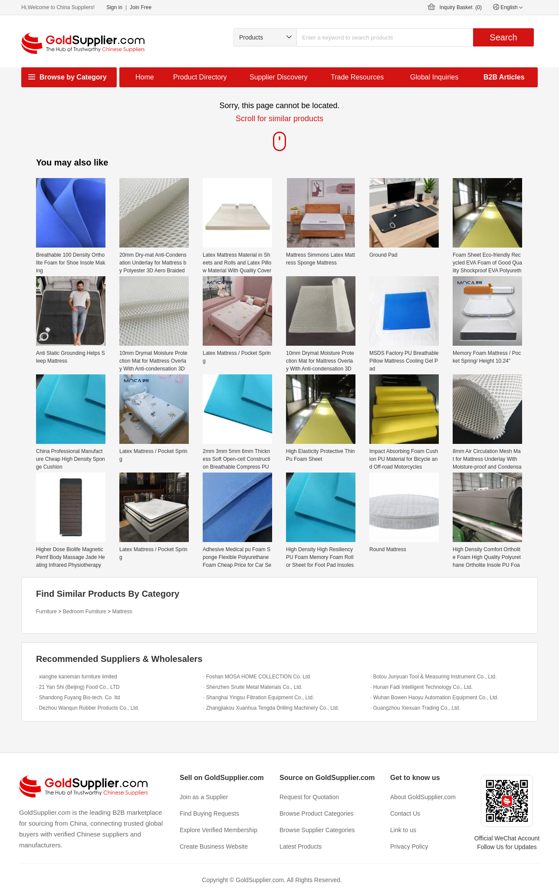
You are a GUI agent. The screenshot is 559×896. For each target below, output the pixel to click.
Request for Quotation (309, 797)
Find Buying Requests (209, 813)
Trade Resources (357, 77)
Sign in (114, 7)
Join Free (140, 7)
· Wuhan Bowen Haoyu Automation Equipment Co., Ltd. (434, 697)
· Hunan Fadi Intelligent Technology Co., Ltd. (421, 687)
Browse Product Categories (316, 813)
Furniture (46, 611)
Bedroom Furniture (84, 611)
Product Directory (200, 77)
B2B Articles (504, 77)
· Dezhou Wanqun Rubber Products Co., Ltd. (87, 708)
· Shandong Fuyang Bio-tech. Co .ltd (78, 697)
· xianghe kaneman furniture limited (76, 677)
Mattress (122, 611)
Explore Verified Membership (218, 830)
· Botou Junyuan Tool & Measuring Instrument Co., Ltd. (433, 677)
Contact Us (405, 813)
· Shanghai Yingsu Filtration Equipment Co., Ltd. (258, 697)
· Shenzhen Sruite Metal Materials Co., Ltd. (253, 687)
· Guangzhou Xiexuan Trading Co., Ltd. (415, 708)
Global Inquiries (434, 77)
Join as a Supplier (204, 797)
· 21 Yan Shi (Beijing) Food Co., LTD (78, 687)
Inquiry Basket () (461, 7)
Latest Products (301, 846)
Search (503, 37)
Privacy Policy (409, 846)
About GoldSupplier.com (423, 797)
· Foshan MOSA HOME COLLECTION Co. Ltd (256, 677)
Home (144, 77)
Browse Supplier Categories (317, 830)
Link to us (403, 830)
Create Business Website (214, 846)
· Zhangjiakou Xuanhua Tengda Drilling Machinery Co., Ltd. (271, 708)
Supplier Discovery (278, 77)
